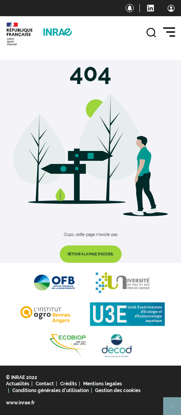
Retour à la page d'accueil (91, 254)
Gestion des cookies (118, 390)
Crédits (68, 384)
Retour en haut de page (175, 409)
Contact (45, 384)
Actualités (17, 384)
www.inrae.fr (20, 403)
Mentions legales (102, 384)
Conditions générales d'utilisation (50, 390)
